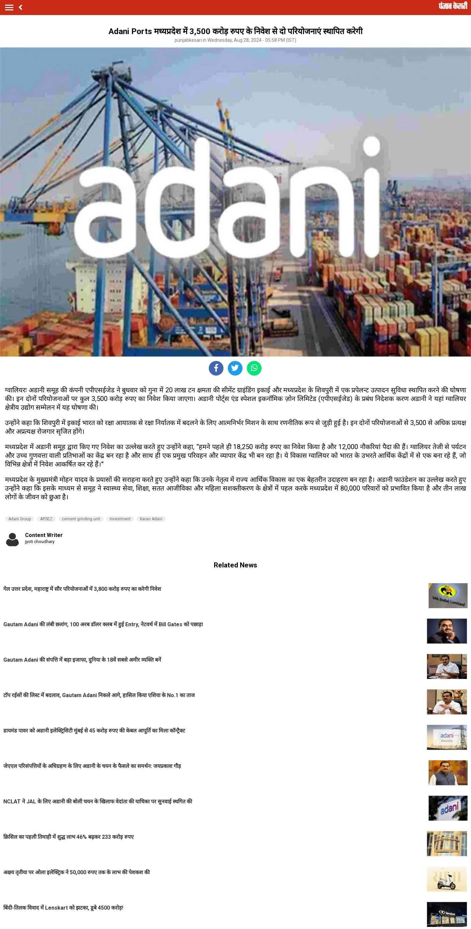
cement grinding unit (81, 519)
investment (120, 519)
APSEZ (46, 519)
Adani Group (19, 519)
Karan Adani (151, 519)
